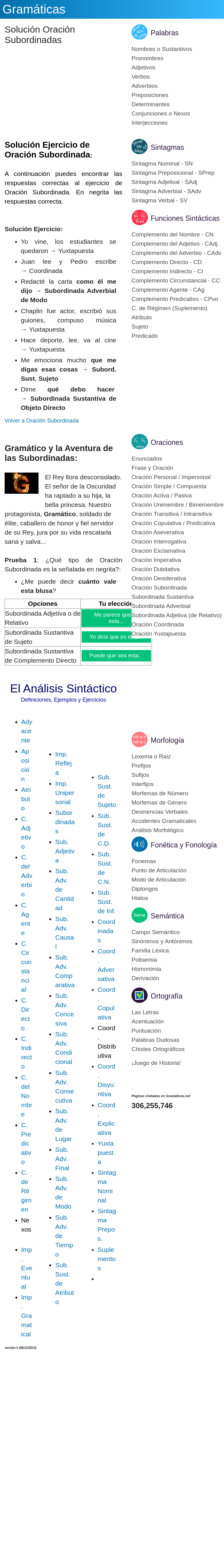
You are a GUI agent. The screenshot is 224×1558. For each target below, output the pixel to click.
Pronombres (148, 58)
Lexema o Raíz (151, 756)
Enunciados (147, 458)
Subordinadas (65, 822)
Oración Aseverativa (158, 532)
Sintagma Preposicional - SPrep (173, 172)
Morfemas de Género (159, 802)
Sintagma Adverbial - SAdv (166, 191)
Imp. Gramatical (26, 1316)
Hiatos (140, 898)
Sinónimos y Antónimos (162, 941)
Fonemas (144, 861)
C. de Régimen (26, 1191)
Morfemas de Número (160, 793)
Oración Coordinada (158, 624)
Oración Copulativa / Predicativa (173, 523)
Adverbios (145, 86)
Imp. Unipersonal (64, 792)
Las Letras (145, 1012)
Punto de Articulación (159, 870)
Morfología (167, 740)
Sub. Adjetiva (65, 851)
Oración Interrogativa (159, 541)
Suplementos (107, 1259)
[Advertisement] (66, 94)
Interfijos (143, 784)
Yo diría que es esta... (116, 637)
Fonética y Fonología (184, 845)
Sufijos (140, 775)
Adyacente (26, 731)
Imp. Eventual (26, 1268)
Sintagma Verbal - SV (160, 200)
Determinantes (151, 104)
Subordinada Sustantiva (163, 597)
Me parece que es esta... (116, 618)
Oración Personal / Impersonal (171, 477)
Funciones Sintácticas (185, 218)
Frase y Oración (152, 468)
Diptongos (145, 889)
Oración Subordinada (159, 587)
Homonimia (146, 969)
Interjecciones (150, 122)
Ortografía (167, 996)
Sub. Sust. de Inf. (107, 901)
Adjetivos (143, 67)
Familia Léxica (150, 950)
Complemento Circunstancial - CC (176, 280)
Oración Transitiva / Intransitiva (172, 514)
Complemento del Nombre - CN (173, 234)
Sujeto (140, 326)
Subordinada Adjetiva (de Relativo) (177, 615)
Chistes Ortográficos (158, 1049)
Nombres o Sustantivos (162, 49)
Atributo (26, 799)
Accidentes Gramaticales (164, 821)
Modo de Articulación (159, 879)
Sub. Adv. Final (62, 1158)
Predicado (145, 336)
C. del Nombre (26, 1096)
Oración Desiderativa (159, 578)
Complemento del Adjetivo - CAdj (175, 243)
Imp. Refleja (63, 763)
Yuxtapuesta (106, 1152)
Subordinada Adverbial (161, 606)
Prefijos (141, 765)
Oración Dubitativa (156, 569)
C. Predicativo (26, 1143)
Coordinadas (106, 931)
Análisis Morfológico (158, 830)
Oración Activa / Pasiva (162, 495)
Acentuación (148, 1021)
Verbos (141, 76)
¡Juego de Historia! (156, 1063)
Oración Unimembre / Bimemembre (178, 504)
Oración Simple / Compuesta (169, 486)
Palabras (165, 33)
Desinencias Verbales (160, 811)
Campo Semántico (156, 932)
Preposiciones (150, 95)
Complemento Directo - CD (167, 262)
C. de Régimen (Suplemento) (169, 308)
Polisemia (144, 959)
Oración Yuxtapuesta (159, 633)
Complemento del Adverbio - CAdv (176, 253)
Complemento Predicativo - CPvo (175, 299)
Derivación (145, 978)
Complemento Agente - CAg (168, 289)
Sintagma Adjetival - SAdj (164, 182)
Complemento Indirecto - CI (167, 271)
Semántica (167, 916)
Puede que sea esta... (116, 655)
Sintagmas (167, 147)
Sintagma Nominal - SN (162, 163)
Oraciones (167, 442)
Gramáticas (34, 9)
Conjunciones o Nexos (161, 113)
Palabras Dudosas (155, 1040)
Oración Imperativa (156, 560)
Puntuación (146, 1030)
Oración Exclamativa (158, 550)
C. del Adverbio (26, 876)
